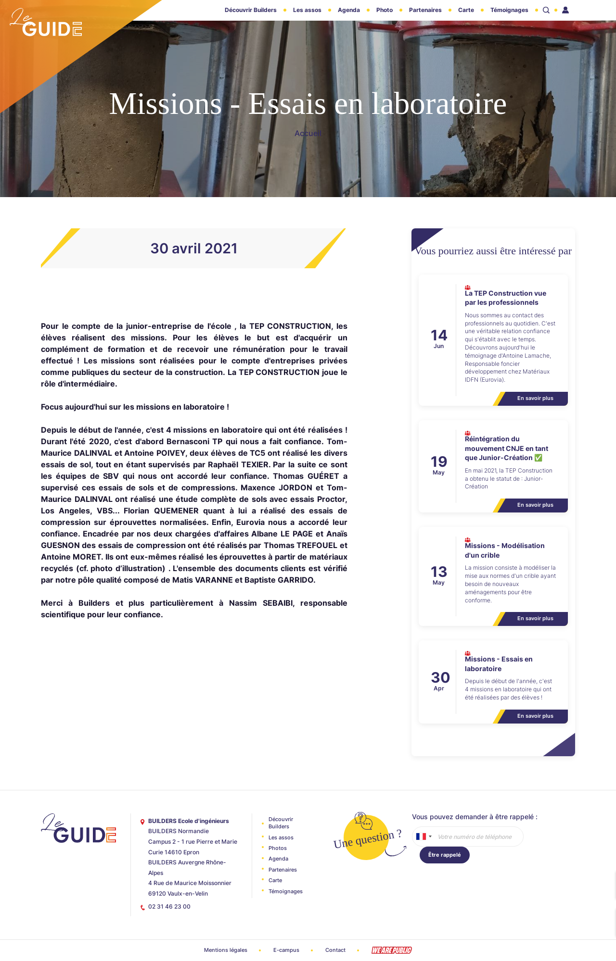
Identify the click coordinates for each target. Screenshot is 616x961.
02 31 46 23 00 (169, 906)
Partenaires (425, 9)
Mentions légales (225, 950)
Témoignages (509, 9)
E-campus (286, 950)
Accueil (308, 133)
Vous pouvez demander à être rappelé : (475, 816)
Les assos (307, 9)
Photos (278, 848)
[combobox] (423, 836)
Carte (466, 9)
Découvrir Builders (251, 9)
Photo (384, 9)
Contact (335, 950)
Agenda (349, 9)
